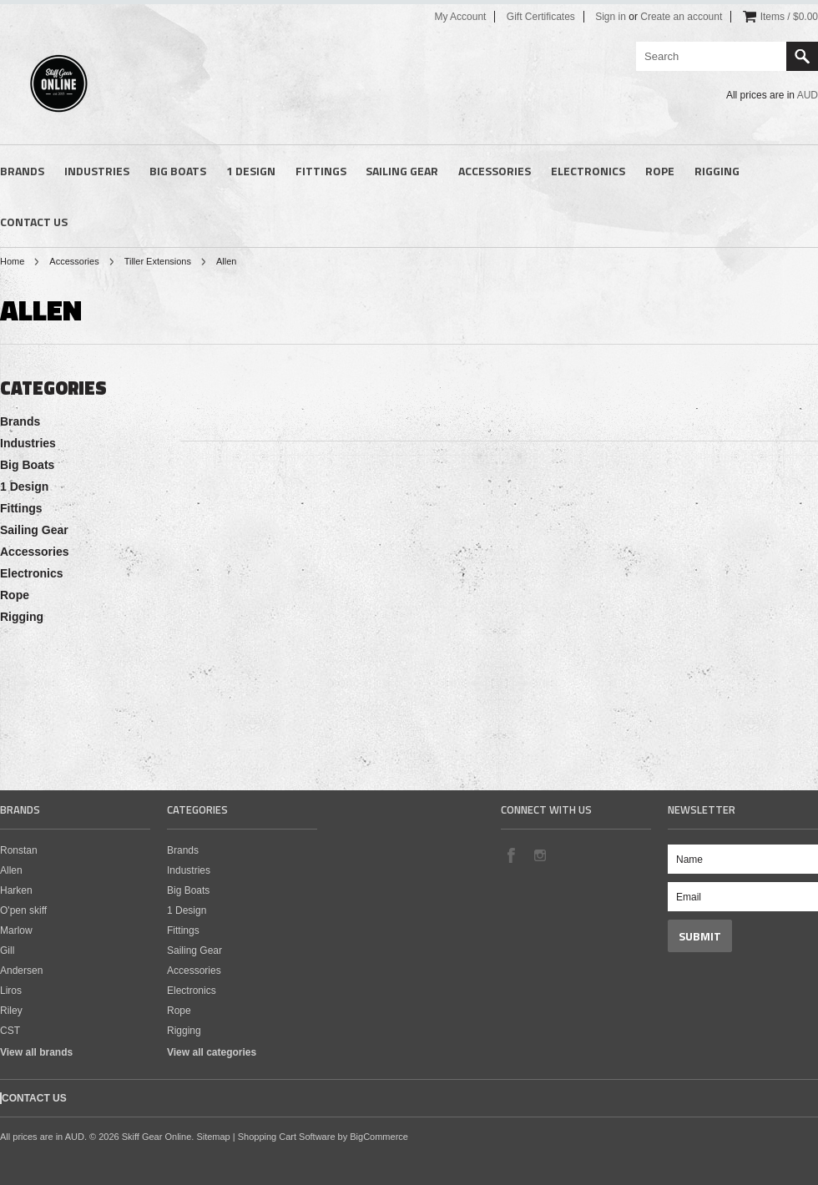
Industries (96, 170)
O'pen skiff (23, 910)
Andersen (21, 970)
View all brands (36, 1052)
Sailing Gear (402, 170)
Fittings (320, 170)
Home (12, 261)
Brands (22, 170)
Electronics (588, 170)
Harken (16, 890)
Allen (11, 870)
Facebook (511, 855)
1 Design (250, 170)
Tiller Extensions (157, 261)
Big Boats (177, 170)
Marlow (16, 930)
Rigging (717, 170)
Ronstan (19, 850)
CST (10, 1030)
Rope (659, 170)
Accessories (494, 170)
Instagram (539, 855)
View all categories (211, 1052)
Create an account (681, 17)
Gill (7, 950)
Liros (11, 990)
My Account (460, 17)
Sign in (610, 17)
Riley (11, 1010)
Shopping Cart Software (287, 1137)
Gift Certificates (541, 17)
